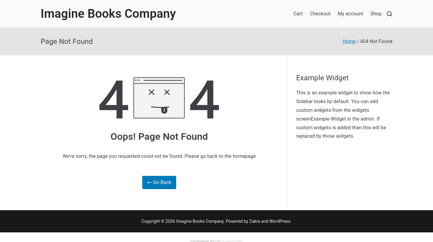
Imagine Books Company (108, 14)
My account (350, 14)
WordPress (279, 221)
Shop (376, 14)
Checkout (320, 14)
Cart (298, 14)
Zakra (254, 221)
